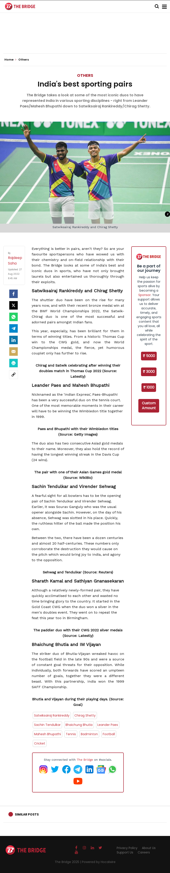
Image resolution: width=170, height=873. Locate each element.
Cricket (39, 743)
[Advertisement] (85, 40)
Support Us (125, 852)
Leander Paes (107, 725)
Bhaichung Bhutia (79, 725)
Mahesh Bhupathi (47, 734)
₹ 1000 (148, 387)
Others (85, 75)
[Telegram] (13, 328)
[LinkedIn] (13, 340)
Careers (144, 852)
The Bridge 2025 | (68, 862)
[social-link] (13, 374)
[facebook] (13, 293)
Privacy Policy (127, 848)
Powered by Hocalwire (99, 862)
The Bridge (85, 759)
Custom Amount (149, 406)
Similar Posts (27, 814)
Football (109, 734)
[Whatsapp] (13, 316)
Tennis (71, 734)
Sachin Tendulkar (47, 725)
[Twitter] (13, 305)
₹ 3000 (149, 371)
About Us (149, 848)
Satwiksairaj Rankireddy (52, 715)
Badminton (89, 734)
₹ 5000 (149, 355)
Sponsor (144, 295)
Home (10, 60)
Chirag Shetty (85, 715)
